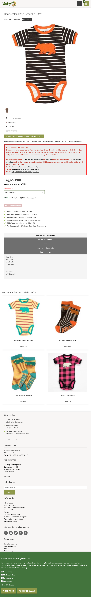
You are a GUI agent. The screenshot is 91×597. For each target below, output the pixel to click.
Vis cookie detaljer (7, 585)
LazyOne (48, 160)
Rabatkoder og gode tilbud (13, 519)
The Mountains (30, 160)
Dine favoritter (9, 510)
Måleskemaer (8, 503)
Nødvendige (7, 572)
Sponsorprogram (10, 546)
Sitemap (7, 476)
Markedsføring (9, 575)
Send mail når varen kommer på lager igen (24, 136)
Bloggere (7, 548)
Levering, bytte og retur (12, 465)
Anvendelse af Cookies (12, 469)
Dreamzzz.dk (12, 440)
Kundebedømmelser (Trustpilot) (15, 517)
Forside (12, 19)
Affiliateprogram (10, 551)
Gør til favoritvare (14, 206)
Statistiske (7, 581)
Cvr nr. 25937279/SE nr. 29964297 (16, 455)
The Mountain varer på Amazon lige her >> (27, 167)
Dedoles (39, 160)
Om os (6, 512)
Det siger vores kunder (12, 514)
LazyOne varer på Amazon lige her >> (25, 172)
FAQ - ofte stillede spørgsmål (14, 507)
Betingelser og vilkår (11, 467)
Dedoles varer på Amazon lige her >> (25, 169)
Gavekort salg (9, 472)
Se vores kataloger (10, 521)
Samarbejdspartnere (11, 544)
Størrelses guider (10, 505)
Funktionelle (8, 578)
